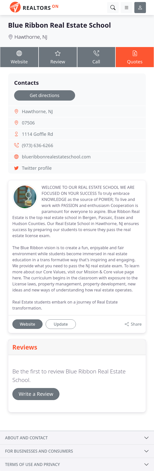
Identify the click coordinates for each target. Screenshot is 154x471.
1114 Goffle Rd (37, 134)
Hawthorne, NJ (30, 36)
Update (61, 324)
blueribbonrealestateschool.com (56, 157)
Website (19, 57)
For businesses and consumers (39, 451)
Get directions (44, 95)
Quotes (135, 57)
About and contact (26, 438)
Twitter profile (37, 168)
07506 (28, 123)
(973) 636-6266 (37, 145)
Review (58, 57)
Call (96, 57)
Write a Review (36, 394)
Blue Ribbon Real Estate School (59, 25)
